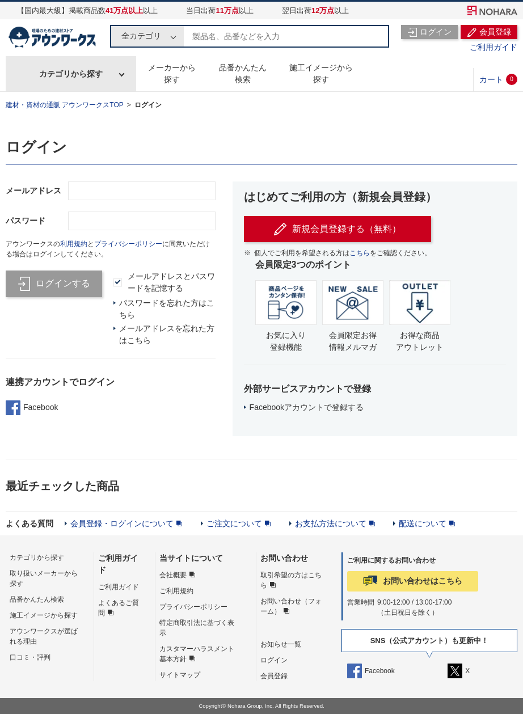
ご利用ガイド (493, 47)
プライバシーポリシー (128, 244)
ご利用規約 (176, 591)
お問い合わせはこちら (422, 580)
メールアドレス (33, 190)
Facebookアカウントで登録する (307, 407)
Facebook (32, 407)
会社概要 (173, 575)
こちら (359, 253)
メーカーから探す (172, 73)
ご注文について (234, 523)
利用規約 (73, 244)
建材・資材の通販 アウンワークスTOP (65, 105)
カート (498, 79)
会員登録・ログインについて (122, 523)
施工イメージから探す (321, 73)
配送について (422, 523)
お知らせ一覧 (280, 644)
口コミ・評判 (30, 657)
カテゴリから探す (71, 73)
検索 (377, 36)
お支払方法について (330, 523)
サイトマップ (179, 675)
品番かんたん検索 (243, 73)
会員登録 (274, 676)
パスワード (25, 220)
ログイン (148, 105)
